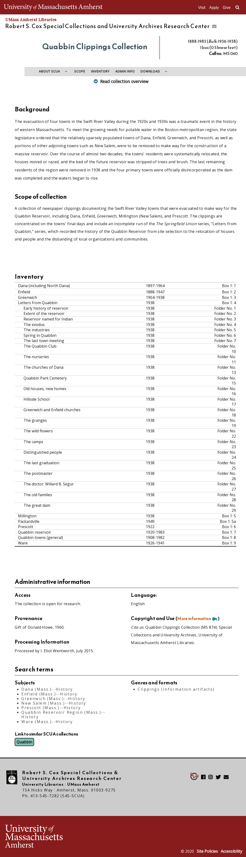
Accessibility (231, 851)
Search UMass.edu (237, 7)
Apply (214, 8)
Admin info (125, 71)
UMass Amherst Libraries (31, 19)
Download (150, 71)
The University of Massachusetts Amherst (53, 7)
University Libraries (42, 784)
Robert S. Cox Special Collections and (107, 26)
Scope (79, 71)
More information (194, 619)
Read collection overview (124, 81)
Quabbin (24, 742)
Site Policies (207, 851)
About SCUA (49, 71)
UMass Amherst (83, 784)
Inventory (100, 71)
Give (227, 8)
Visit (201, 8)
